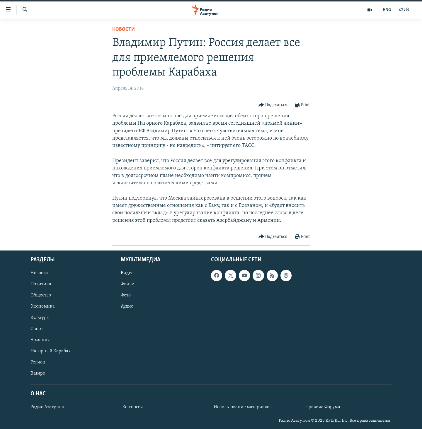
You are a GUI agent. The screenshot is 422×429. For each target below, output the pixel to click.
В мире (37, 373)
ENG (387, 10)
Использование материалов (243, 407)
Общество (40, 295)
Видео (127, 273)
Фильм (128, 284)
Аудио (127, 306)
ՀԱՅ (404, 10)
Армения (40, 339)
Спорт (36, 328)
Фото (126, 295)
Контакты (132, 407)
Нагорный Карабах (50, 351)
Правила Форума (322, 407)
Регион (37, 362)
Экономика (42, 306)
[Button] (272, 105)
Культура (39, 317)
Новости (123, 29)
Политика (40, 284)
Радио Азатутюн (47, 407)
